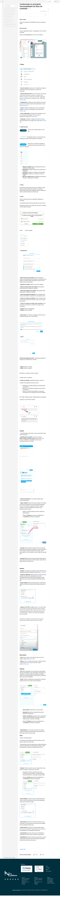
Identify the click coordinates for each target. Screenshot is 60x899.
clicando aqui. (23, 99)
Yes (35, 854)
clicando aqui (23, 849)
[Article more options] (45, 15)
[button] (52, 1)
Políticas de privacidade (16, 890)
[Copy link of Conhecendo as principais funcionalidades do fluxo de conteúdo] (29, 9)
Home (47, 866)
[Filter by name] (10, 6)
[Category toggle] (18, 7)
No (42, 854)
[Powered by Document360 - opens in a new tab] (9, 857)
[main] (33, 431)
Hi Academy (48, 867)
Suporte (47, 869)
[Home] (2, 1)
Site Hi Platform (48, 871)
